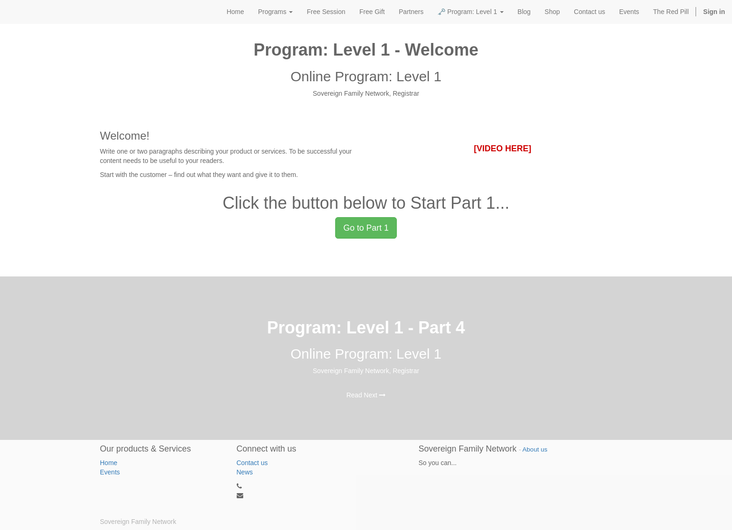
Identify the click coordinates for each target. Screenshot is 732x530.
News (245, 472)
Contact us (252, 462)
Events (110, 472)
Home (108, 462)
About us (534, 449)
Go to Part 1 (365, 228)
